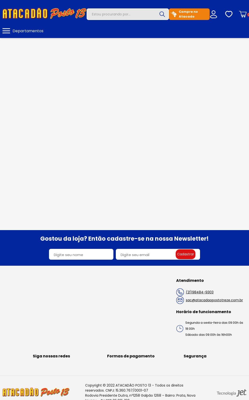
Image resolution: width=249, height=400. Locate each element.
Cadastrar (185, 254)
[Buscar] (162, 14)
